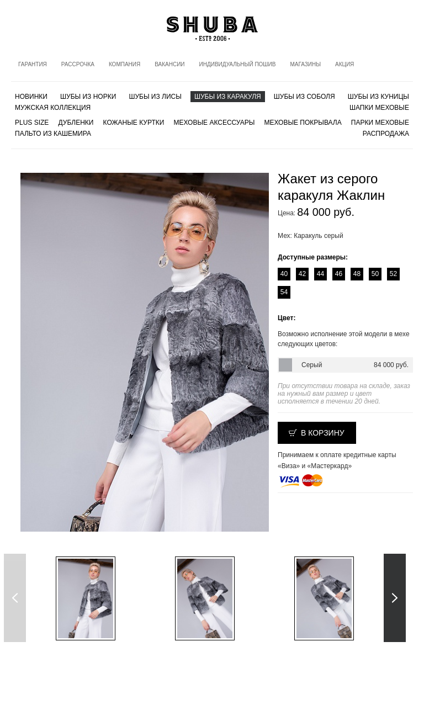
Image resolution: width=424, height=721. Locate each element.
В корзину (322, 432)
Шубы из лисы (155, 96)
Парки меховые (380, 122)
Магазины (305, 64)
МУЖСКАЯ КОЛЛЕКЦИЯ (53, 108)
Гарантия (32, 64)
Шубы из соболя (304, 96)
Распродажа (386, 133)
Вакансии (169, 64)
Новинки (31, 96)
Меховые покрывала (302, 122)
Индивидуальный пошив (237, 64)
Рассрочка (77, 64)
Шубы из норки (88, 96)
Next (394, 598)
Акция (344, 64)
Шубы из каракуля (227, 96)
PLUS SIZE (32, 122)
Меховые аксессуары (214, 122)
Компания (124, 64)
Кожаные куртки (134, 122)
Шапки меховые (379, 108)
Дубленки (76, 122)
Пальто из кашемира (53, 133)
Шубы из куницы (378, 96)
